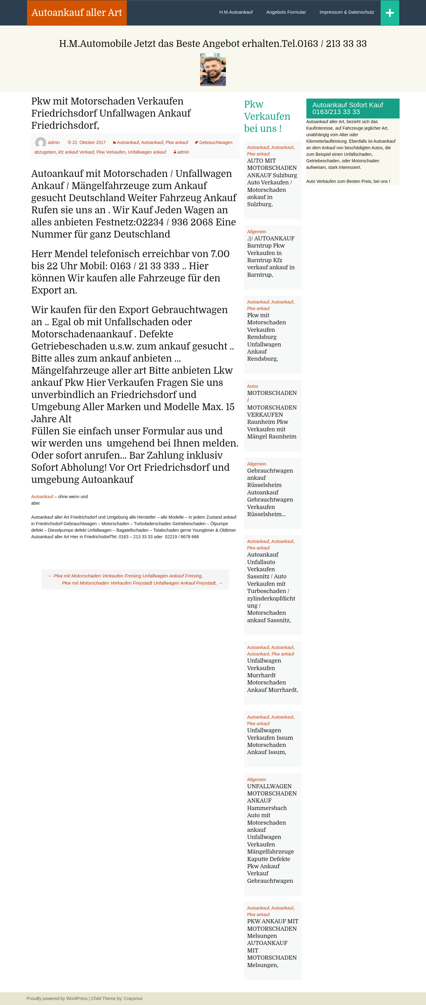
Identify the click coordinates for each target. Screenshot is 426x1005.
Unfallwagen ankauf (147, 152)
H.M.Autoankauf (236, 12)
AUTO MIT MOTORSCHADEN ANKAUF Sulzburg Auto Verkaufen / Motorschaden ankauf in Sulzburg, (272, 182)
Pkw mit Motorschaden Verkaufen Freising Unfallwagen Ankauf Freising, (125, 575)
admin (54, 142)
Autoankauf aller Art (77, 12)
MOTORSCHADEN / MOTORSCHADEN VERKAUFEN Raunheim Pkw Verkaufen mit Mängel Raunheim (272, 415)
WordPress (77, 998)
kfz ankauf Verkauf (76, 152)
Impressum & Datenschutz (347, 12)
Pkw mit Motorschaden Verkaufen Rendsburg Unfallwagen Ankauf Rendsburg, (266, 337)
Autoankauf (128, 142)
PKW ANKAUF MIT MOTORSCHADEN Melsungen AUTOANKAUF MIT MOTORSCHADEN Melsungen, (273, 943)
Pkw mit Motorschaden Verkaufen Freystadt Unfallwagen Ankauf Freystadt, (142, 583)
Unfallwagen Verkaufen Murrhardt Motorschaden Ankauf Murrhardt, (272, 675)
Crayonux (133, 998)
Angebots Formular (286, 12)
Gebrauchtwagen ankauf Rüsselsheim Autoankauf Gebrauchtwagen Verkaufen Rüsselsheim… (270, 492)
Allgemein (256, 231)
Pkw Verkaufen (111, 152)
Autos (253, 386)
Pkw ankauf (177, 142)
